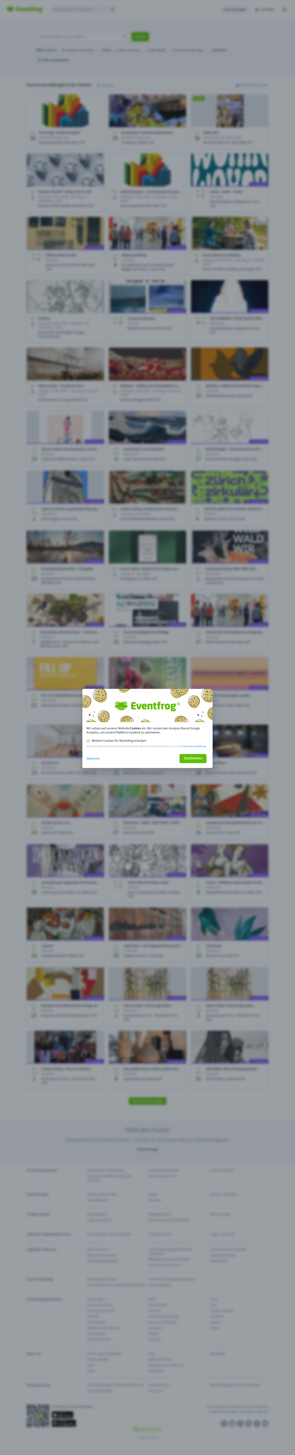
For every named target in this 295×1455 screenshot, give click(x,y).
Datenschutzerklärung (194, 746)
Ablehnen (93, 758)
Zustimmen (193, 758)
